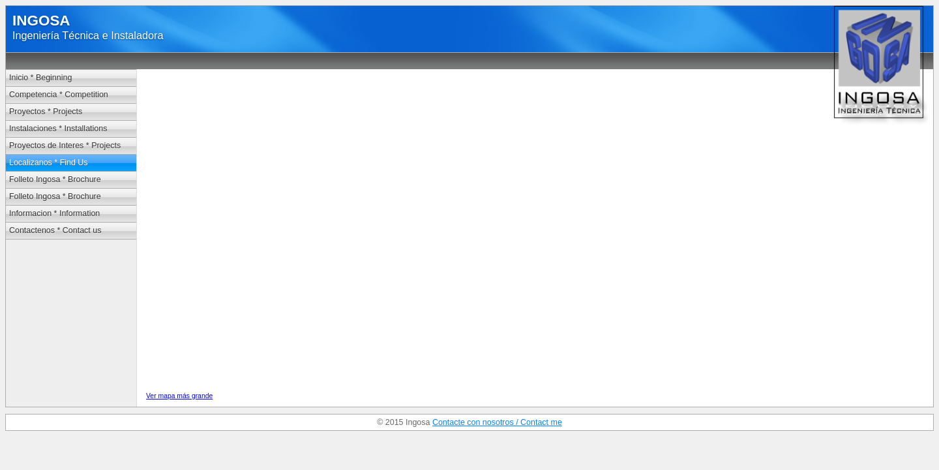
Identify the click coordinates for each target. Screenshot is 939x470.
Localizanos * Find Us (48, 162)
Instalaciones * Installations (58, 128)
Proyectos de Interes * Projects (65, 145)
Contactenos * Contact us (55, 230)
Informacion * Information (54, 213)
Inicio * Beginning (40, 77)
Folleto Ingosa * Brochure (55, 179)
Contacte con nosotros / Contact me (497, 422)
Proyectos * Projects (45, 111)
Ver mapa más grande (179, 396)
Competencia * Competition (58, 94)
